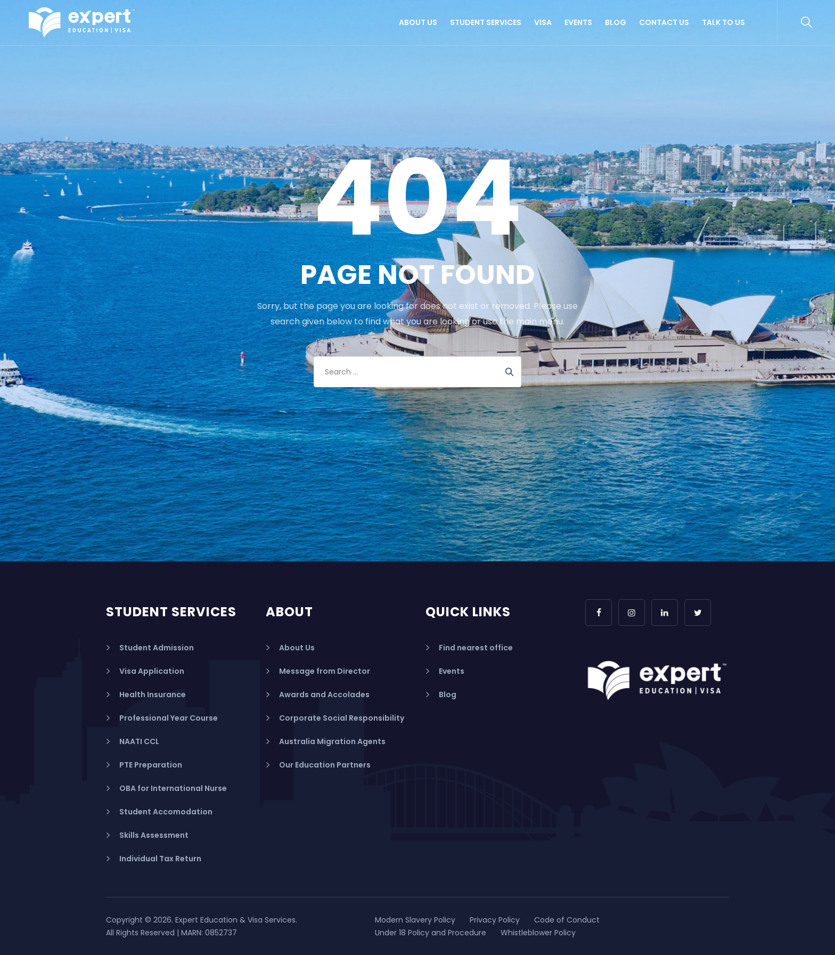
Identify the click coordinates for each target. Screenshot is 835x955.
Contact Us (664, 22)
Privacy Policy (495, 920)
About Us (418, 22)
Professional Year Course (168, 718)
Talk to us (723, 22)
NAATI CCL (139, 741)
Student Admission (156, 647)
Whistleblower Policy (538, 932)
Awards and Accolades (324, 694)
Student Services (485, 22)
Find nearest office (476, 647)
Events (578, 22)
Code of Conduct (567, 920)
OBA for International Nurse (173, 788)
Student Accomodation (165, 811)
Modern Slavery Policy (415, 920)
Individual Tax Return (160, 858)
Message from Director (324, 671)
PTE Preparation (150, 765)
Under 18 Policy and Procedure (430, 932)
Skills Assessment (154, 835)
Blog (615, 22)
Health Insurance (152, 694)
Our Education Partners (325, 765)
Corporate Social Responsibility (341, 718)
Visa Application (151, 671)
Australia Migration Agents (332, 741)
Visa (543, 22)
